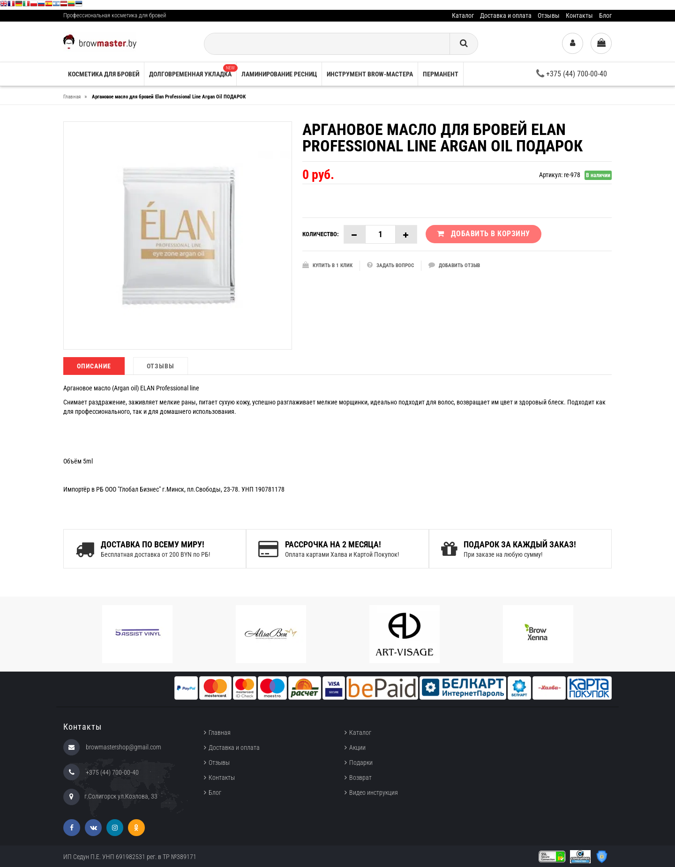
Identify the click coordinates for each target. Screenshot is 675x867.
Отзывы (549, 15)
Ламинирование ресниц (279, 74)
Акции (357, 747)
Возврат (360, 777)
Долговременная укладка (192, 71)
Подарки (361, 762)
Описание (94, 366)
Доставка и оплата (506, 15)
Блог (605, 15)
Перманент (440, 74)
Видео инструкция (373, 792)
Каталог (463, 15)
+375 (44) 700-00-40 (571, 73)
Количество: (320, 234)
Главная (220, 732)
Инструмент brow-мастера (370, 74)
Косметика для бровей (103, 74)
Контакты (579, 15)
